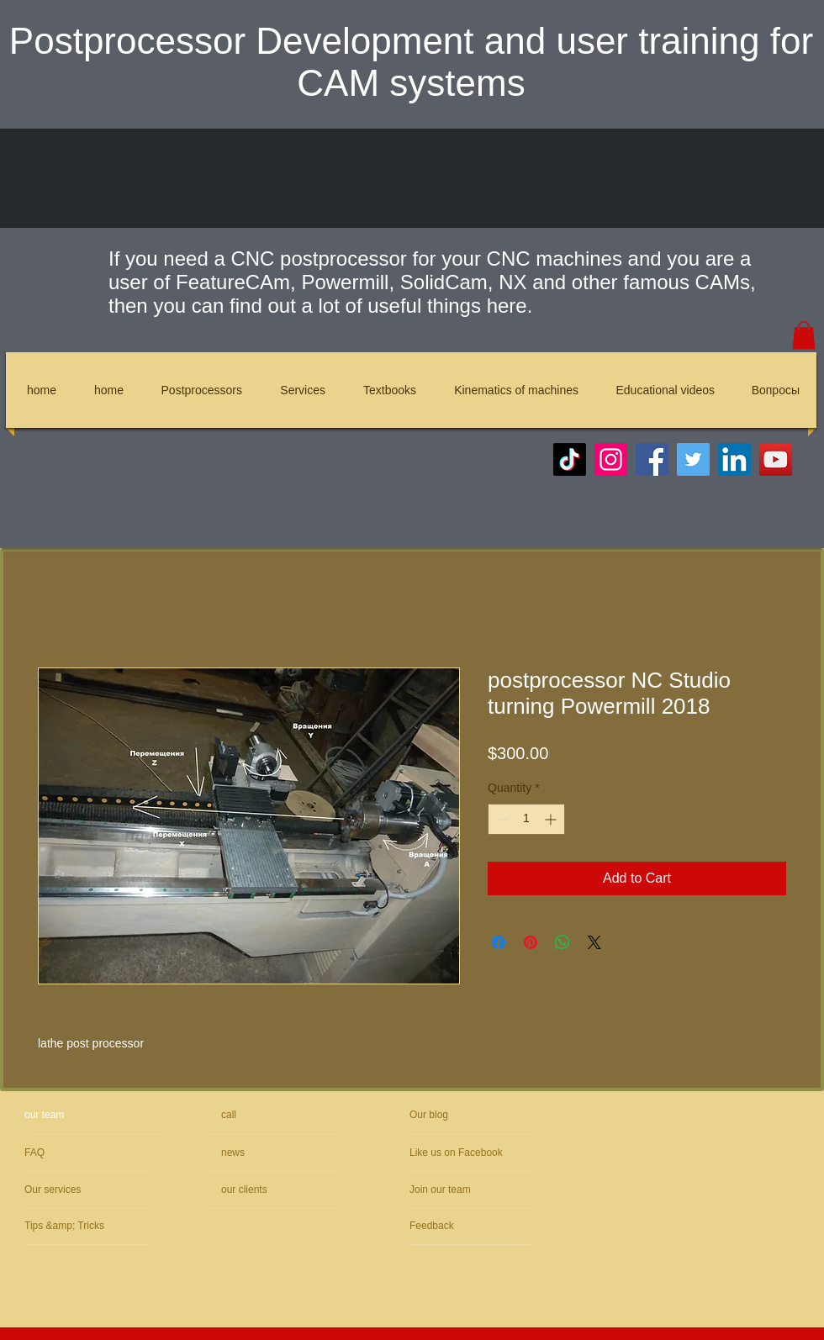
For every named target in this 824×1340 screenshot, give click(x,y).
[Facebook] (652, 459)
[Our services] (69, 1190)
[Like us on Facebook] (487, 1153)
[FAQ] (92, 1153)
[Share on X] (594, 942)
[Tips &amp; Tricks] (73, 1226)
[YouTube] (775, 459)
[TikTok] (569, 459)
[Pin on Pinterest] (530, 942)
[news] (269, 1153)
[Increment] (552, 819)
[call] (280, 1115)
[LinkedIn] (734, 459)
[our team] (88, 1115)
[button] (804, 335)
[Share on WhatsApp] (562, 942)
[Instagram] (610, 459)
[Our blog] (449, 1115)
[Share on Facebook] (499, 942)
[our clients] (266, 1190)
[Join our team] (499, 1190)
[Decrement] (500, 819)
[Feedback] (459, 1226)
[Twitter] (693, 459)
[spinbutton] (526, 819)
